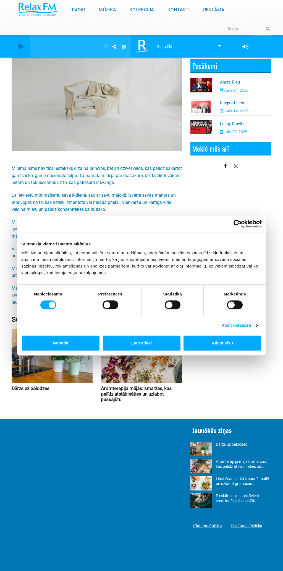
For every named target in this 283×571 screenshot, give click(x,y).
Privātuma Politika (246, 526)
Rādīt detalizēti (236, 325)
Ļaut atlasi (141, 343)
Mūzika (107, 9)
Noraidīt (61, 343)
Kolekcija (141, 9)
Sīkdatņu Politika (207, 526)
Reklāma (213, 9)
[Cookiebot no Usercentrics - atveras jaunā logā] (237, 224)
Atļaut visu (222, 343)
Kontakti (178, 9)
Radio (78, 9)
